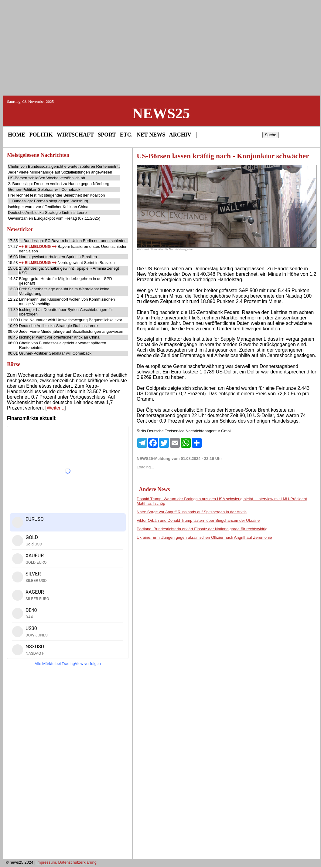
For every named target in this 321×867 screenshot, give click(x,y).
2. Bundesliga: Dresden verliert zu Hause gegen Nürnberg (58, 183)
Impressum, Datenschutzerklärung (66, 862)
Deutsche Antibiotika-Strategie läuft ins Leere (47, 212)
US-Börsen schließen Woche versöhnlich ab (46, 178)
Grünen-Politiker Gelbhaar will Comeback (44, 189)
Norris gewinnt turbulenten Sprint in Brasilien (58, 257)
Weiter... (55, 407)
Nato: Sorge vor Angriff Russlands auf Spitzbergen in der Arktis (192, 512)
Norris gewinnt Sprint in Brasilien (86, 262)
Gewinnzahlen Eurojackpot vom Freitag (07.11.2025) (54, 218)
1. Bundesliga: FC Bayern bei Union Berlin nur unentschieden (73, 240)
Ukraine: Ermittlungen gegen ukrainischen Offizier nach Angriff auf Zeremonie (204, 537)
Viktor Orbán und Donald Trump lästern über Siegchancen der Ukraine (198, 520)
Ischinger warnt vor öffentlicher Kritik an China (48, 206)
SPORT (107, 135)
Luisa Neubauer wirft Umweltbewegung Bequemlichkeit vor (70, 320)
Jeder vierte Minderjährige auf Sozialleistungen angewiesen (60, 172)
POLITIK (41, 135)
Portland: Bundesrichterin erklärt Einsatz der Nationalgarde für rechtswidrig (202, 529)
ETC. (126, 135)
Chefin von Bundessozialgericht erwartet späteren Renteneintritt (64, 166)
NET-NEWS (151, 135)
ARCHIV (180, 135)
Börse (13, 364)
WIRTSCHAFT (75, 135)
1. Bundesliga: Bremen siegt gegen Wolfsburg (48, 201)
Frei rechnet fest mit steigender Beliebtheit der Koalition (56, 195)
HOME (16, 135)
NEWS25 (161, 113)
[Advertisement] (161, 47)
